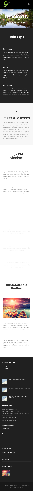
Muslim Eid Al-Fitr (6, 448)
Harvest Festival (6, 445)
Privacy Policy (5, 428)
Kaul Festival (5, 459)
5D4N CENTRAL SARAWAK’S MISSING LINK (19, 388)
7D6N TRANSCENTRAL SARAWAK (17, 380)
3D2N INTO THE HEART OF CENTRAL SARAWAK (18, 397)
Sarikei (7, 368)
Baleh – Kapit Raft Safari (8, 456)
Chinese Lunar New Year (8, 452)
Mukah (7, 370)
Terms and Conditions (8, 425)
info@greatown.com (11, 417)
